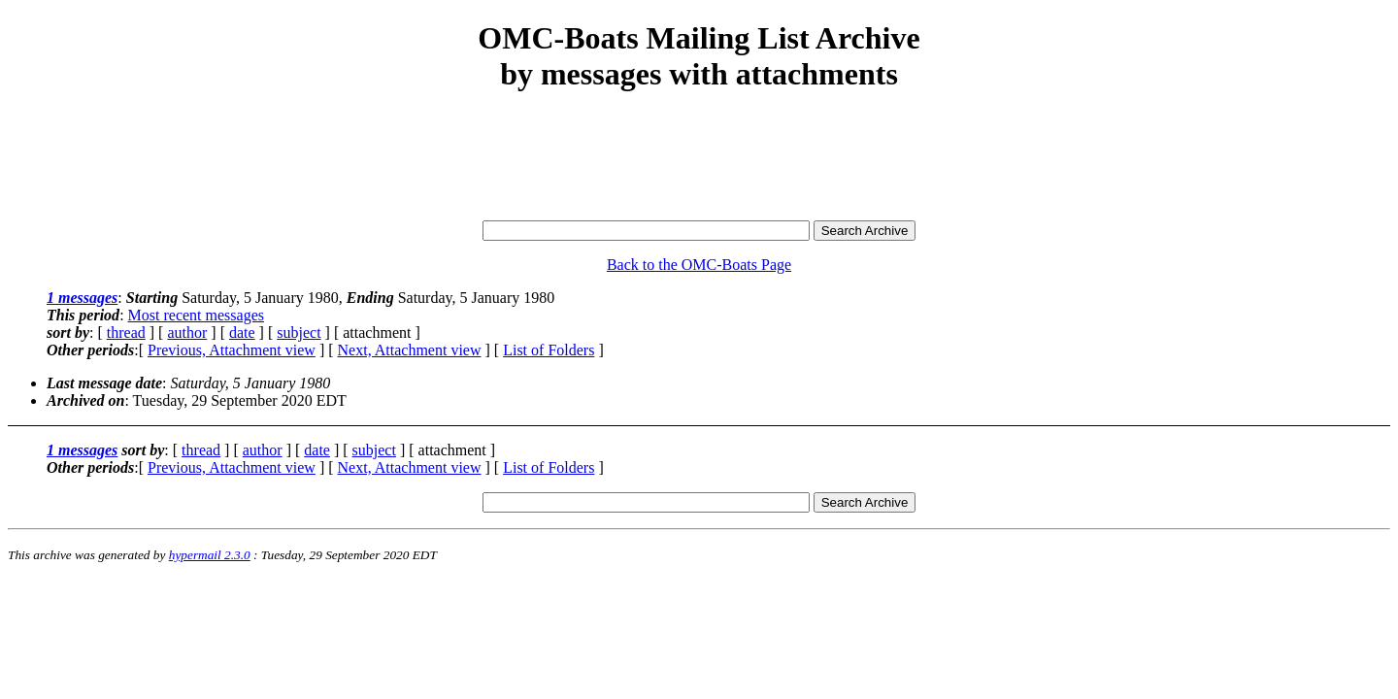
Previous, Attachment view (232, 350)
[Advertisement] (699, 157)
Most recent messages (196, 315)
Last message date (104, 383)
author (187, 332)
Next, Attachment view (410, 350)
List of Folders (548, 350)
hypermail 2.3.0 (209, 555)
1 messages (82, 297)
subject (298, 332)
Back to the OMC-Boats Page (699, 264)
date (242, 332)
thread (126, 332)
